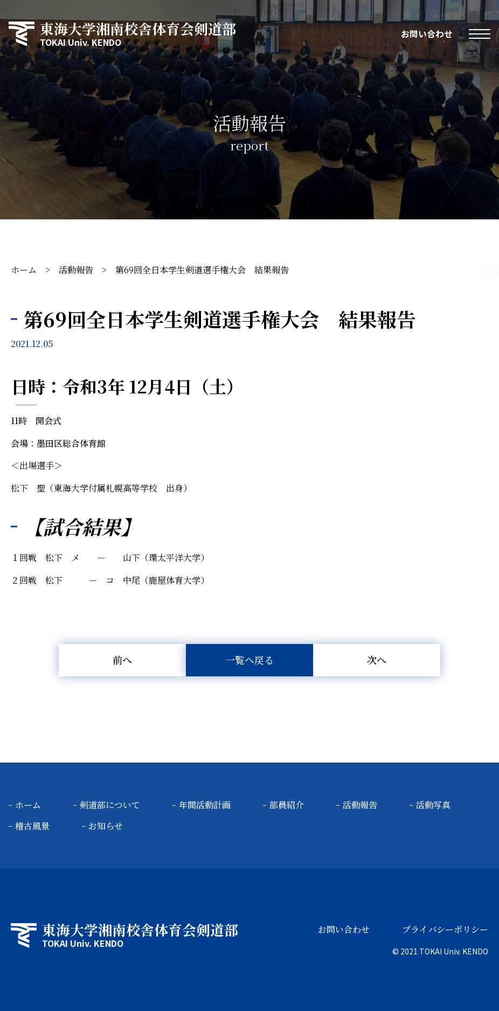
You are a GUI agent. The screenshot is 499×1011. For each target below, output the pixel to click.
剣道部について (110, 805)
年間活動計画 (205, 805)
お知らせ (105, 826)
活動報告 (76, 270)
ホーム (24, 270)
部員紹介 (286, 805)
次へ (376, 660)
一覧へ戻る (249, 660)
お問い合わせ (427, 33)
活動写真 (433, 805)
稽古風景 (32, 826)
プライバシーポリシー (445, 929)
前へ (122, 660)
